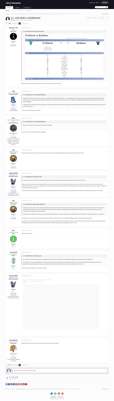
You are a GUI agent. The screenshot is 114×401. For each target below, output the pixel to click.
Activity (17, 7)
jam (13, 230)
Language (53, 396)
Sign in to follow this (93, 17)
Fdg (13, 91)
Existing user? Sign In (94, 2)
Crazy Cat (38, 31)
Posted (26, 27)
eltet (13, 118)
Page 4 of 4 (25, 23)
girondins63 (13, 340)
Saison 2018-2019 (27, 20)
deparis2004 (40, 94)
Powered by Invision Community (57, 398)
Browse (9, 7)
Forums (7, 10)
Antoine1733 (13, 28)
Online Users (20, 10)
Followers (102, 17)
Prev (10, 23)
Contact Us (60, 396)
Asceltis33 (13, 252)
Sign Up (105, 2)
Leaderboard (29, 10)
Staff (13, 10)
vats (13, 150)
